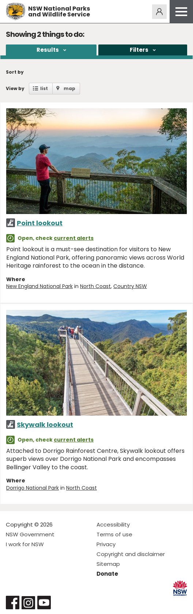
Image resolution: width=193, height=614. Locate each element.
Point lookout (40, 223)
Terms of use (114, 534)
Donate (107, 574)
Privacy (106, 544)
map (69, 88)
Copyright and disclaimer (130, 554)
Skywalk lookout (45, 424)
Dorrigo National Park (32, 487)
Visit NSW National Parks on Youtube (44, 602)
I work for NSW (25, 544)
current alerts (74, 238)
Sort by (15, 72)
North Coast (95, 286)
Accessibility (113, 524)
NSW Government (30, 534)
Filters (139, 50)
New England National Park (39, 286)
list (44, 88)
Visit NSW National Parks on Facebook (12, 602)
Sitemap (108, 564)
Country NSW (130, 286)
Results (48, 50)
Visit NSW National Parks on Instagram (28, 602)
